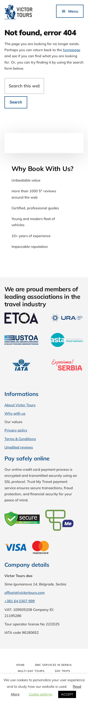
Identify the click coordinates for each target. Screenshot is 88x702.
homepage (71, 50)
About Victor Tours (19, 405)
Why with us (14, 413)
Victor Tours (24, 12)
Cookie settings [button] (40, 694)
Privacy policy (15, 430)
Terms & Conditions (20, 439)
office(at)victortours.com (24, 592)
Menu (73, 11)
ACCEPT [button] (67, 694)
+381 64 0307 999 (19, 601)
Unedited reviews (18, 447)
